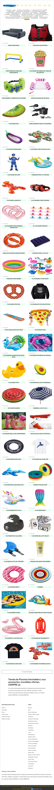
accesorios (30, 766)
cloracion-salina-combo (39, 10)
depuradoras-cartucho (13, 12)
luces (8, 13)
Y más (41, 788)
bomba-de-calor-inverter (13, 16)
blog (14, 10)
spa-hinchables (15, 15)
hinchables (34, 12)
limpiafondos (31, 763)
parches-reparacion (40, 13)
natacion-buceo (27, 13)
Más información (36, 788)
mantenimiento (16, 13)
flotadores (5, 42)
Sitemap (3, 707)
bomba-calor (38, 15)
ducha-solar (43, 16)
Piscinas (8, 10)
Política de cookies (6, 716)
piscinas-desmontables (12, 14)
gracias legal (5, 714)
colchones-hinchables (23, 11)
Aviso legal (4, 710)
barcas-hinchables (23, 10)
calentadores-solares (30, 16)
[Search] (27, 19)
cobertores (11, 11)
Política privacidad (6, 719)
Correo (3, 712)
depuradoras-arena (39, 11)
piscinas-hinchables (27, 14)
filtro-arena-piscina (32, 761)
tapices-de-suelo (27, 15)
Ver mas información (27, 671)
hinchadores (43, 12)
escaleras (25, 12)
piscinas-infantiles (42, 14)
